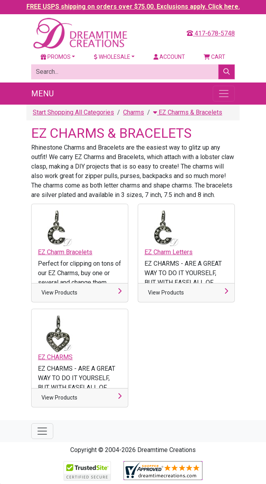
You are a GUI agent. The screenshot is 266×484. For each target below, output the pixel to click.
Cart (214, 57)
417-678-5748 (211, 33)
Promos (56, 57)
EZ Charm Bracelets (65, 252)
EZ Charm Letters (168, 252)
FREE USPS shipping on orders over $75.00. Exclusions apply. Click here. (133, 6)
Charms (133, 112)
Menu (42, 93)
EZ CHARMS (55, 357)
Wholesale (112, 57)
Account (169, 57)
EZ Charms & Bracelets (187, 112)
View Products (59, 292)
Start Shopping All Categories (73, 112)
